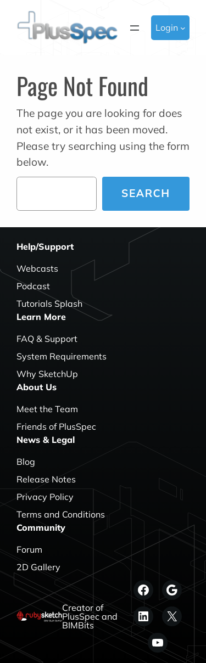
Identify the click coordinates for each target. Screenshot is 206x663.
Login (166, 27)
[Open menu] (134, 28)
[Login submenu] (183, 28)
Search (145, 193)
